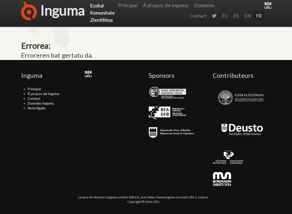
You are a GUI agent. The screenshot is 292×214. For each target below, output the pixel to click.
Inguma (53, 12)
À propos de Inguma (165, 5)
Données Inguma (41, 103)
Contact (198, 16)
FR (259, 16)
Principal (128, 5)
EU (225, 16)
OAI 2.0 (134, 197)
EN (247, 16)
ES (236, 16)
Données (204, 5)
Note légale (36, 108)
